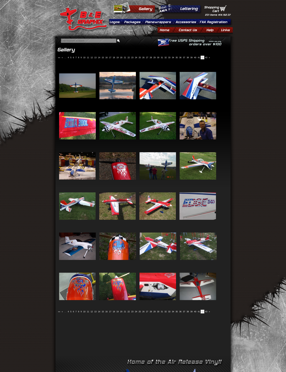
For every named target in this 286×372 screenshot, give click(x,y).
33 (169, 57)
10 (84, 57)
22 (128, 57)
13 (95, 57)
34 (173, 57)
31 (162, 57)
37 (184, 57)
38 (188, 57)
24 (136, 57)
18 (114, 57)
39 (191, 57)
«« (59, 57)
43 (206, 57)
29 (154, 57)
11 (88, 57)
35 (176, 57)
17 (110, 57)
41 (199, 57)
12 (92, 57)
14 (99, 57)
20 (121, 57)
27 (147, 57)
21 (125, 57)
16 (106, 57)
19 (117, 57)
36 (180, 57)
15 (103, 57)
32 (166, 57)
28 (151, 57)
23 (132, 57)
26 (143, 57)
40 (195, 57)
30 (158, 57)
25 (140, 57)
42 (202, 57)
